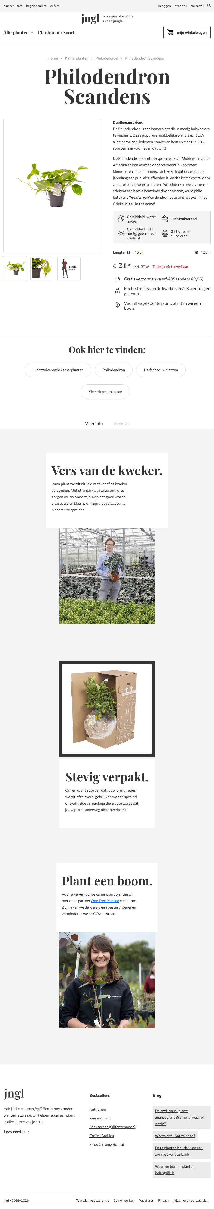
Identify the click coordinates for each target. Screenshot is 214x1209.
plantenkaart (12, 6)
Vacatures (146, 1200)
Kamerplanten (76, 58)
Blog (157, 1095)
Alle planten (16, 32)
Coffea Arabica (101, 1135)
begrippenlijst (36, 6)
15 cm (140, 252)
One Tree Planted (105, 900)
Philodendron (107, 58)
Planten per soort (56, 32)
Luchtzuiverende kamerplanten (58, 370)
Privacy (163, 1200)
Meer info (93, 423)
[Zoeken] (209, 6)
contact (196, 6)
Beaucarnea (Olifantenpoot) (112, 1126)
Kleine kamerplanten (105, 391)
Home (53, 58)
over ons (180, 6)
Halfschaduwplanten (161, 370)
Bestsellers (99, 1095)
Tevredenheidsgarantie (92, 1200)
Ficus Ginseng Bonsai (106, 1144)
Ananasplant (99, 1118)
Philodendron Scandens (144, 58)
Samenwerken (124, 1200)
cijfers (54, 6)
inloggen (164, 6)
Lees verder (17, 1132)
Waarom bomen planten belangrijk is (175, 1169)
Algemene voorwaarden (191, 1200)
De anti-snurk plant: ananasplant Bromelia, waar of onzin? (180, 1117)
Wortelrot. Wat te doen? (175, 1135)
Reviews (122, 423)
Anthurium (98, 1109)
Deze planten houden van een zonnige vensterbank (179, 1151)
